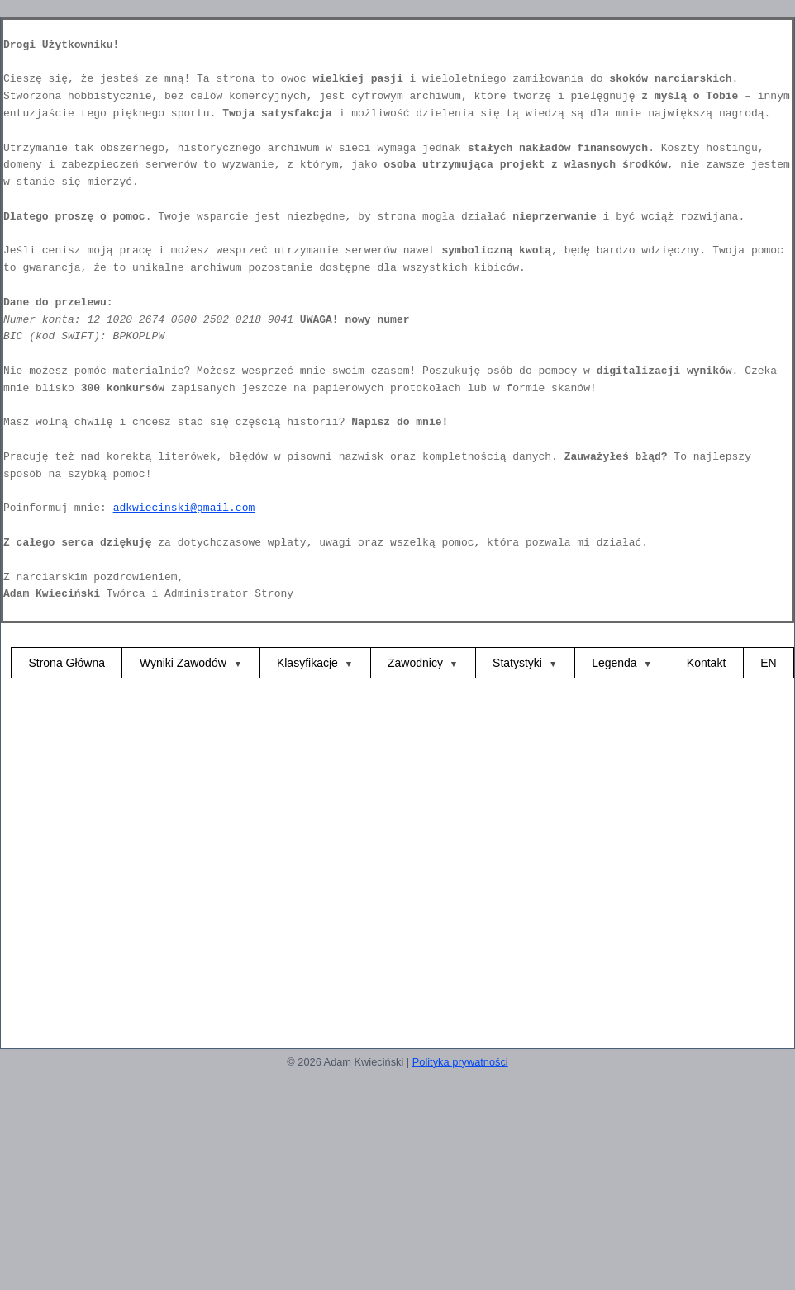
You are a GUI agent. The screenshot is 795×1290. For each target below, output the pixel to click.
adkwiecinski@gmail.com (184, 508)
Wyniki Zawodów (185, 662)
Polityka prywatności (460, 1062)
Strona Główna (66, 662)
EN (768, 662)
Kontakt (706, 662)
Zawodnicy (415, 662)
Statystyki (517, 662)
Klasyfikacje (307, 662)
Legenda (614, 662)
